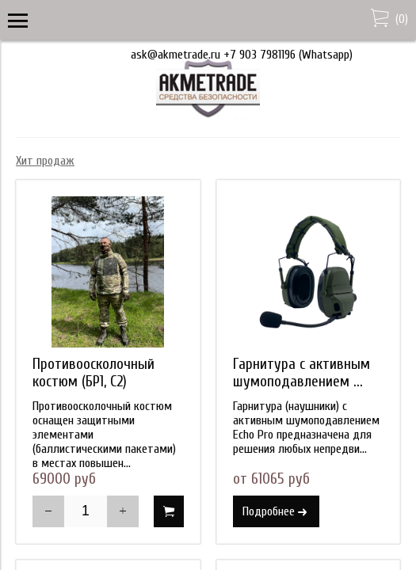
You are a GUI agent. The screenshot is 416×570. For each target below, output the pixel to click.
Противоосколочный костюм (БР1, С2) (93, 372)
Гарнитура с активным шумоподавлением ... (301, 372)
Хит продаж (45, 161)
